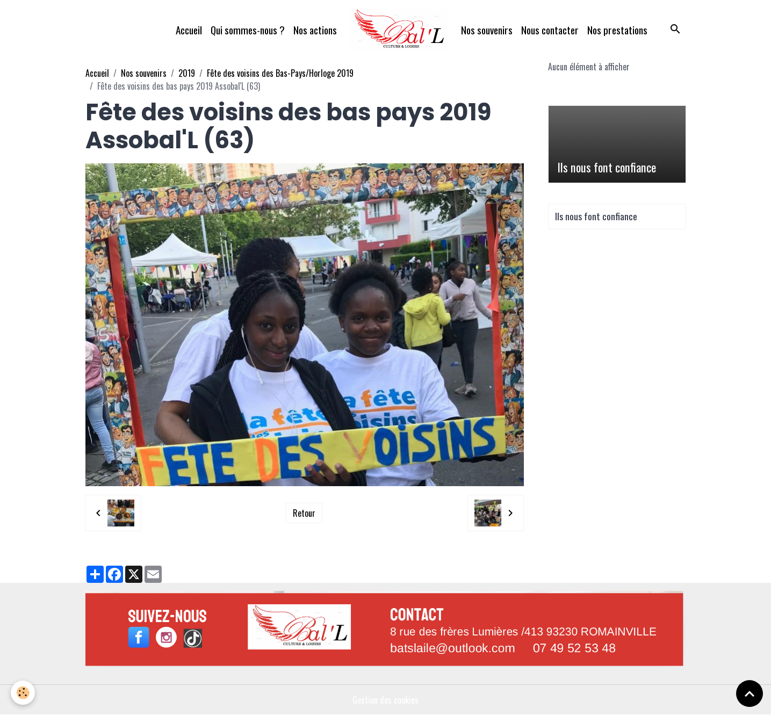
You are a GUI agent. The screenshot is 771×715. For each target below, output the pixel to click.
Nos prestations (617, 30)
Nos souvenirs (487, 30)
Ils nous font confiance (606, 167)
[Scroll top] (749, 693)
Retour (304, 513)
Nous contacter (550, 30)
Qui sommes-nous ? (248, 30)
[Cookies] (23, 693)
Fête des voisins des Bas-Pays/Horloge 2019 (280, 73)
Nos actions (315, 30)
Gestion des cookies (385, 700)
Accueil (189, 30)
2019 (186, 73)
